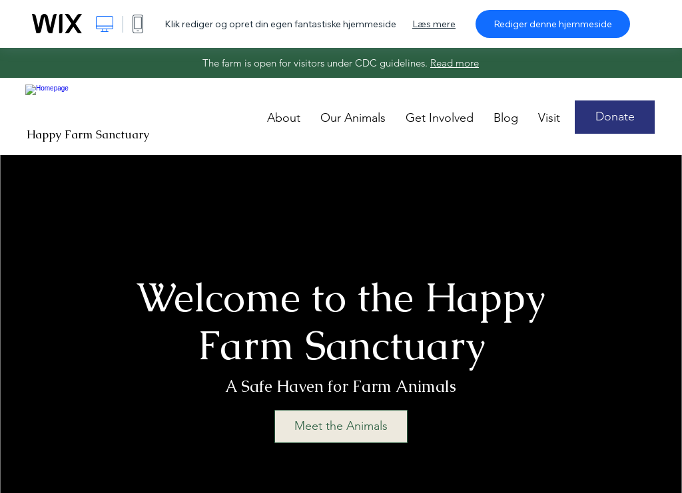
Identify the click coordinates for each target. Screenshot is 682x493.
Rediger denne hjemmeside (553, 24)
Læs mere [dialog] (434, 24)
